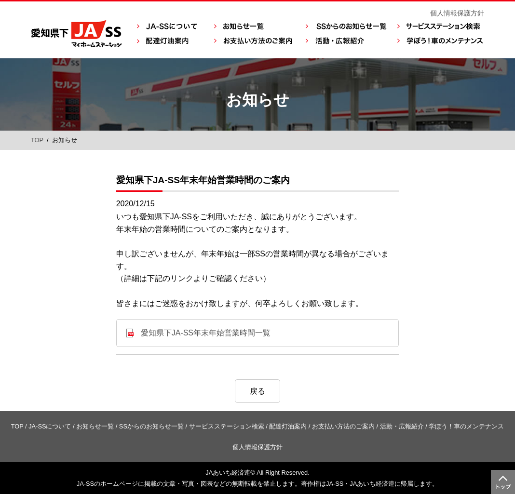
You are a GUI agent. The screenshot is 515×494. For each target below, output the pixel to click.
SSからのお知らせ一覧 (151, 426)
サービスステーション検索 (226, 426)
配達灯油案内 (288, 426)
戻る (257, 391)
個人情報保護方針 (457, 13)
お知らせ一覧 (95, 426)
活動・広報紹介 (402, 426)
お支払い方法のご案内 (343, 426)
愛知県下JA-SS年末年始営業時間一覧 (206, 333)
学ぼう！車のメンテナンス (466, 426)
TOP (37, 140)
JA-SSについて (49, 426)
